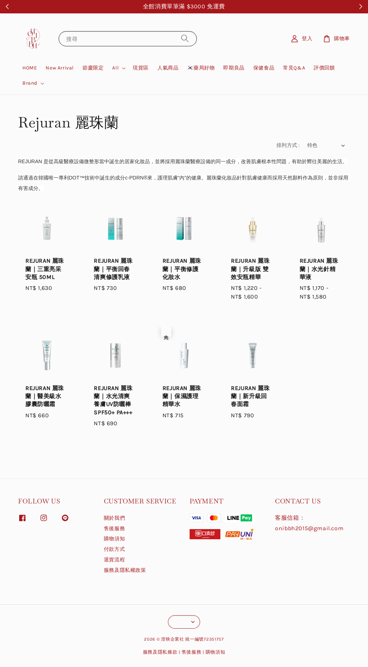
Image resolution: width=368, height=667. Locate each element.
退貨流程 (114, 560)
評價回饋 (324, 68)
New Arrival (60, 68)
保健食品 (263, 68)
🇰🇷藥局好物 (201, 68)
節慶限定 (93, 68)
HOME (29, 68)
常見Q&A (294, 68)
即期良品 (233, 68)
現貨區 (141, 68)
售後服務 (114, 528)
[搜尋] (184, 38)
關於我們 (114, 518)
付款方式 (114, 549)
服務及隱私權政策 (125, 570)
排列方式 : (288, 145)
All (115, 68)
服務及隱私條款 (160, 652)
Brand (29, 83)
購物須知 (114, 539)
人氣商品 (167, 68)
